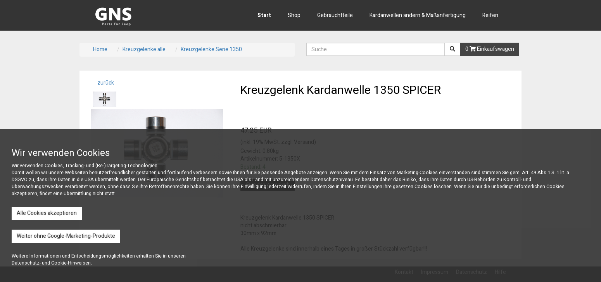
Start (264, 15)
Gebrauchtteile (335, 15)
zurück (105, 83)
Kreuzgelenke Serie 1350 (211, 49)
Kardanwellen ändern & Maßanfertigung (418, 15)
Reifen (490, 15)
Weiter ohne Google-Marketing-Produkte (66, 236)
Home (100, 49)
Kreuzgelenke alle (144, 49)
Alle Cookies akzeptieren (47, 213)
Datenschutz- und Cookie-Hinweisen (51, 263)
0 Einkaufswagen (489, 49)
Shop (294, 15)
